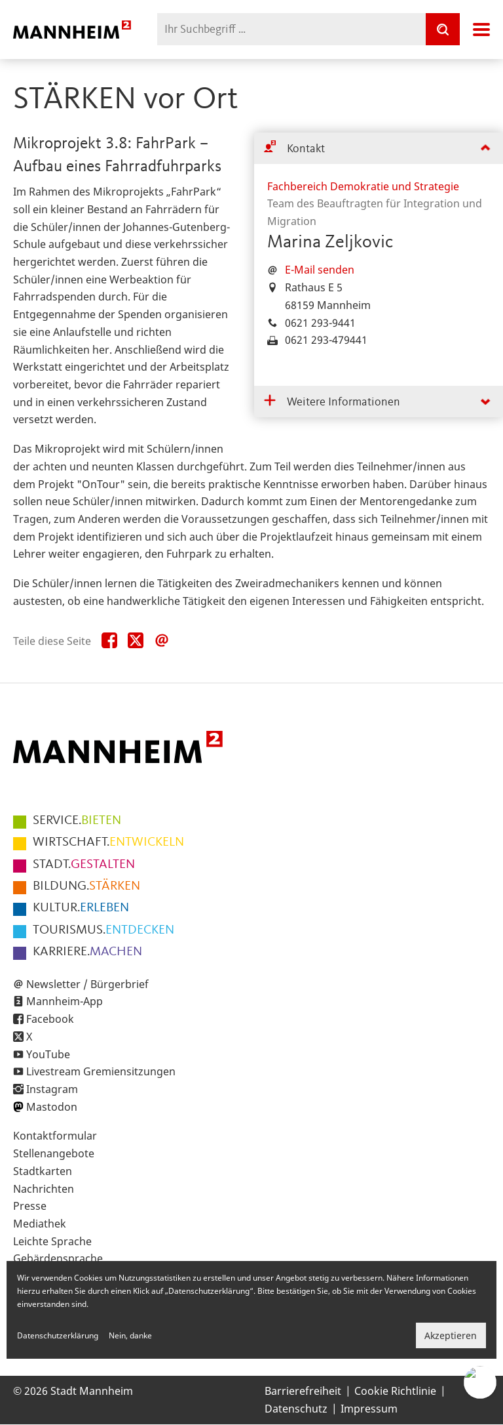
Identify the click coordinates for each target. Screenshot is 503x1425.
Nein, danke (130, 1335)
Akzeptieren (450, 1335)
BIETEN (77, 820)
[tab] (378, 149)
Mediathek (39, 1223)
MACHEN (87, 952)
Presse (30, 1206)
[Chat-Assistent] (480, 1382)
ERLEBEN (81, 908)
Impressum (369, 1408)
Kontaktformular (55, 1135)
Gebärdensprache (58, 1258)
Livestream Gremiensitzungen (101, 1071)
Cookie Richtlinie (395, 1391)
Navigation (481, 29)
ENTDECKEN (103, 930)
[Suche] (443, 29)
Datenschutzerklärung (57, 1335)
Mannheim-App (64, 1001)
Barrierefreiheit (303, 1391)
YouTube (48, 1054)
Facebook (50, 1019)
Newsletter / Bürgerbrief (87, 984)
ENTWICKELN (108, 842)
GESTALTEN (84, 864)
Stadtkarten (42, 1171)
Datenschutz (296, 1408)
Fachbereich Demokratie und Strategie (363, 186)
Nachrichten (43, 1189)
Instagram (52, 1089)
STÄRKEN (86, 886)
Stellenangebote (53, 1153)
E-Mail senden (319, 269)
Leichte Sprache (52, 1241)
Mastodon (51, 1107)
